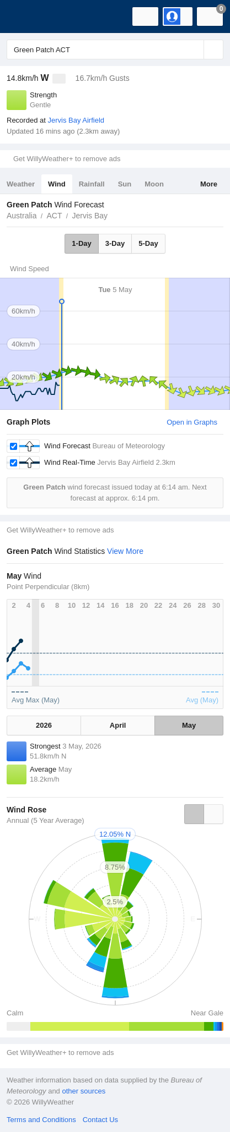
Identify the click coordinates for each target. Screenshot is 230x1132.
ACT (54, 215)
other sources (83, 1091)
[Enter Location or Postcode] (115, 49)
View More (125, 551)
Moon (154, 184)
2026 (44, 725)
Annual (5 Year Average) (45, 820)
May (189, 725)
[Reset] (194, 49)
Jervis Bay (90, 215)
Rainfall (92, 184)
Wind (57, 184)
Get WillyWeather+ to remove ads (66, 159)
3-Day (115, 243)
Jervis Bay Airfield (75, 120)
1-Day (81, 243)
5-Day (148, 243)
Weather (21, 184)
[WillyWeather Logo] (25, 16)
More (208, 184)
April (118, 725)
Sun (125, 184)
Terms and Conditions (41, 1119)
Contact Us (100, 1119)
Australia (21, 215)
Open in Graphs (192, 422)
